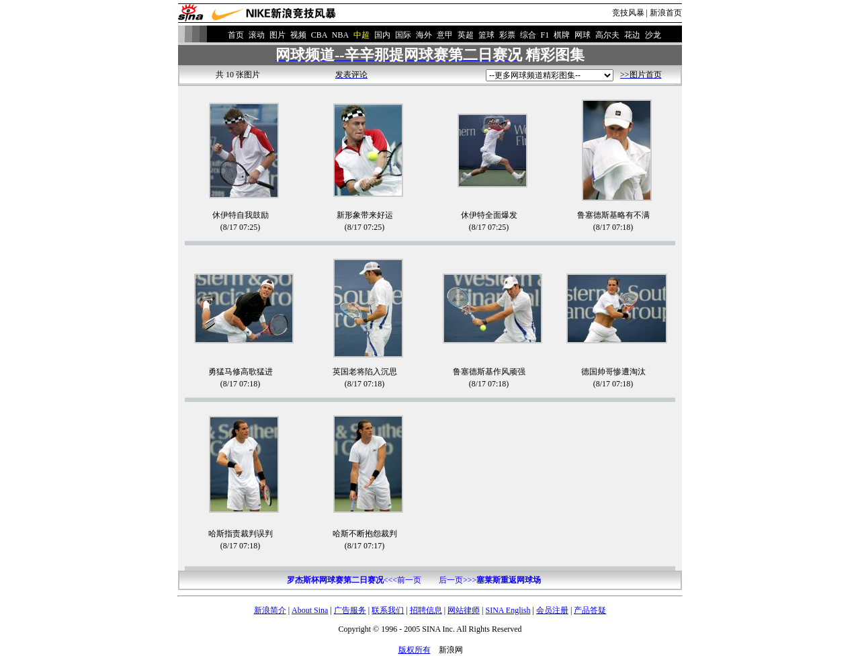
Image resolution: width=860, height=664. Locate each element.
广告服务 (350, 610)
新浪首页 (666, 12)
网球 (582, 35)
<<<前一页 (354, 580)
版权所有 (414, 650)
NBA (340, 35)
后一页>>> (490, 580)
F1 (545, 35)
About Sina (310, 610)
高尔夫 (607, 35)
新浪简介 (270, 610)
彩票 (507, 35)
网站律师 (463, 610)
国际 (403, 35)
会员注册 (552, 610)
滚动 (257, 35)
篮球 (486, 35)
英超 (466, 35)
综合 (528, 35)
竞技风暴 (628, 12)
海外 (424, 35)
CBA (319, 35)
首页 (236, 35)
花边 (632, 35)
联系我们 (388, 610)
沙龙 (653, 35)
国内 (382, 35)
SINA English (507, 610)
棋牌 (562, 35)
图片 (277, 35)
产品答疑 (590, 610)
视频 (298, 35)
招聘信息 (426, 610)
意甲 (445, 35)
